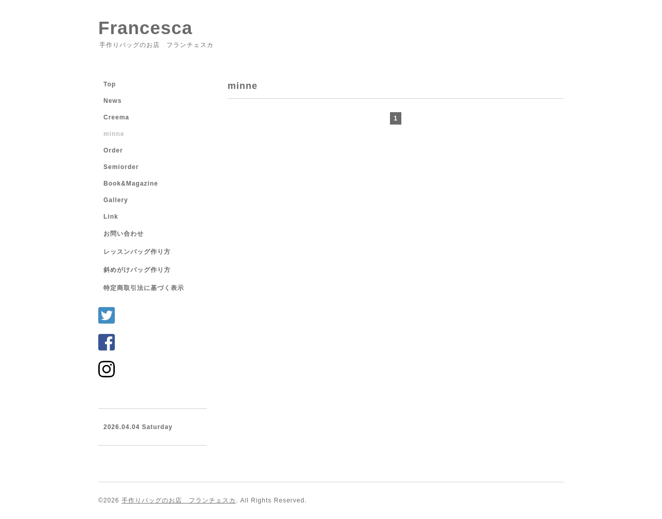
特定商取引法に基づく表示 (143, 288)
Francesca (145, 28)
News (112, 100)
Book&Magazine (130, 183)
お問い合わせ (123, 233)
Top (109, 84)
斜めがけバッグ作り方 (137, 269)
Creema (116, 117)
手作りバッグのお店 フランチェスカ (179, 500)
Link (110, 216)
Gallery (115, 200)
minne (113, 134)
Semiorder (121, 167)
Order (113, 150)
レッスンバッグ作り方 (137, 251)
